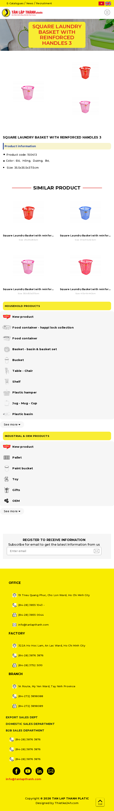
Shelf (11, 382)
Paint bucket (17, 468)
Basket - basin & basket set (29, 349)
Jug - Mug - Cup (19, 403)
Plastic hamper (19, 393)
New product (17, 317)
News (29, 3)
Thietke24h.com (66, 803)
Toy (10, 479)
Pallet (12, 458)
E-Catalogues (15, 3)
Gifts (11, 490)
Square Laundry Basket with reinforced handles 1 (36, 235)
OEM (11, 501)
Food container (19, 338)
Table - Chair (17, 371)
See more (12, 424)
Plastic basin (17, 414)
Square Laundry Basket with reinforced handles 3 (37, 289)
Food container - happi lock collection (38, 328)
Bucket (13, 360)
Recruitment (44, 3)
